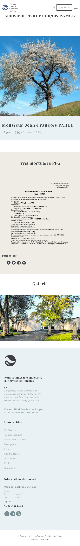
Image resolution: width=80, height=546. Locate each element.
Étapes (7, 449)
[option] (40, 318)
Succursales (53, 7)
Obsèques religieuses (15, 439)
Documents (10, 468)
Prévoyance (10, 444)
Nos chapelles (11, 454)
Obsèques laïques (13, 435)
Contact (64, 7)
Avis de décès (11, 458)
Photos (7, 463)
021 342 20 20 (15, 506)
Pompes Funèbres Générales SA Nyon (13, 7)
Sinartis (45, 539)
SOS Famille (10, 430)
